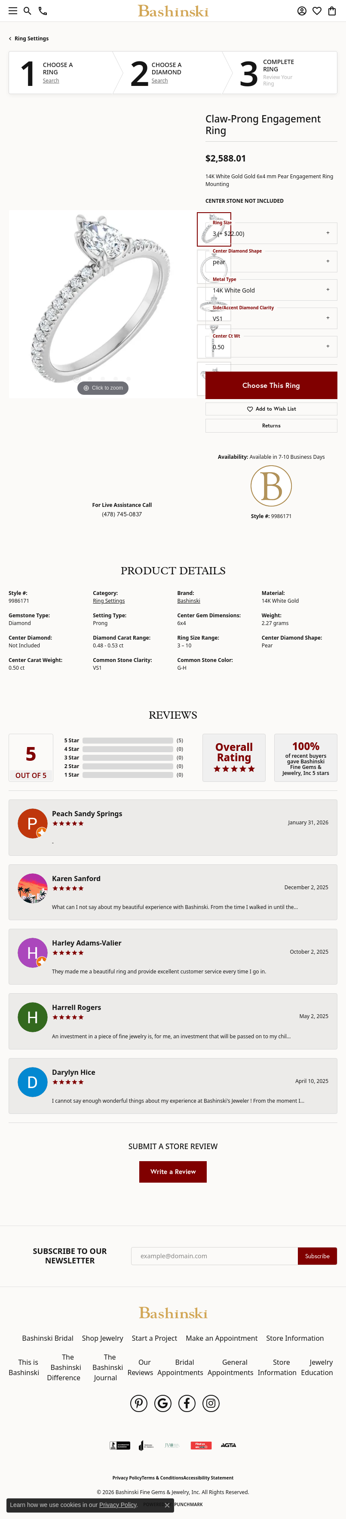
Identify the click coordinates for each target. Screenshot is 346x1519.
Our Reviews (140, 1367)
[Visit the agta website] (228, 1445)
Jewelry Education (317, 1367)
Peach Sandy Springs (87, 813)
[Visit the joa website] (146, 1445)
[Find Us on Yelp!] (201, 1445)
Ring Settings (32, 38)
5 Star (71, 740)
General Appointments (231, 1367)
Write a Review (173, 1171)
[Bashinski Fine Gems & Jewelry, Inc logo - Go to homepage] (173, 10)
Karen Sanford (76, 878)
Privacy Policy (127, 1478)
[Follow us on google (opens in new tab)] (162, 1403)
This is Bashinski (24, 1367)
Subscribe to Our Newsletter (70, 1256)
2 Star (71, 766)
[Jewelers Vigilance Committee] (172, 1445)
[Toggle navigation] (10, 10)
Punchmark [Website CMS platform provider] (188, 1504)
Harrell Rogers (76, 1007)
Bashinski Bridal (47, 1338)
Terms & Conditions (163, 1478)
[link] (42, 10)
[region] (103, 304)
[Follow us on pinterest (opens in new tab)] (138, 1403)
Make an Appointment (221, 1338)
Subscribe (317, 1256)
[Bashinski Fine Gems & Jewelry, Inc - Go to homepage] (173, 1311)
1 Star (71, 774)
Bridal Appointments (180, 1367)
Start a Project (154, 1338)
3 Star (71, 757)
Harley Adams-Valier (87, 943)
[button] (27, 10)
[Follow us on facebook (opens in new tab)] (187, 1403)
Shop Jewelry (102, 1338)
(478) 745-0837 (122, 514)
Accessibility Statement (208, 1478)
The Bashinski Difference (64, 1367)
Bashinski (189, 600)
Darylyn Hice (73, 1072)
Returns (271, 425)
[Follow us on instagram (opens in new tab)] (211, 1403)
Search (51, 81)
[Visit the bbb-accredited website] (120, 1445)
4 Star (71, 749)
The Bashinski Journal (107, 1367)
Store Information (295, 1338)
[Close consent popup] (167, 1505)
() (180, 740)
